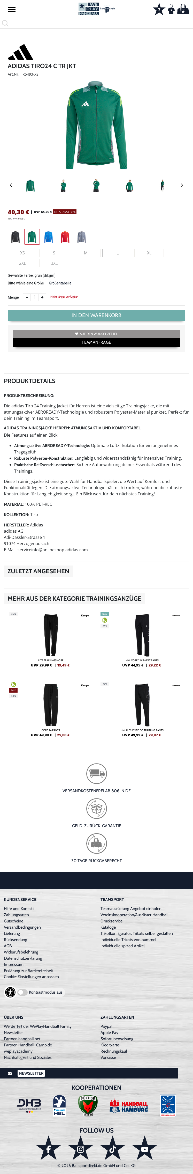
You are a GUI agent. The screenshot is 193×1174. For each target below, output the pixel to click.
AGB (8, 945)
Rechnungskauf (114, 1051)
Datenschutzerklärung (23, 958)
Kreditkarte (110, 1045)
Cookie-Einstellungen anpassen (31, 976)
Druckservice (111, 921)
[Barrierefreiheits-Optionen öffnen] (10, 992)
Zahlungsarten (16, 914)
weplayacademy (18, 1051)
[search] (96, 23)
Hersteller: (16, 525)
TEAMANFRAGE (96, 342)
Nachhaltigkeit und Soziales (28, 1057)
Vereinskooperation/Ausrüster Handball (134, 914)
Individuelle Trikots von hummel (128, 939)
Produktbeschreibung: (29, 395)
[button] (11, 9)
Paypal (106, 1026)
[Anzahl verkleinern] (27, 297)
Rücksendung (15, 939)
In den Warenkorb (96, 315)
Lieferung (12, 933)
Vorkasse (108, 1057)
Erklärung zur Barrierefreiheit (28, 970)
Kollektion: (16, 514)
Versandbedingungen (22, 927)
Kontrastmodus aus (46, 992)
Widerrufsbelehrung (21, 952)
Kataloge (108, 927)
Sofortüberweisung (117, 1038)
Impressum (14, 964)
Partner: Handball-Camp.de (28, 1045)
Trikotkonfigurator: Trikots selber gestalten (137, 933)
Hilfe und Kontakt (19, 908)
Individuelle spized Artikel (123, 945)
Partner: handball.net (22, 1038)
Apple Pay (109, 1032)
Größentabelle (60, 283)
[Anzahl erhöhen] (42, 297)
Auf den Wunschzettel (96, 334)
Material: (14, 504)
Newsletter (13, 1032)
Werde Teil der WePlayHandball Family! (38, 1026)
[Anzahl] (34, 297)
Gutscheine (13, 921)
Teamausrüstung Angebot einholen (131, 908)
